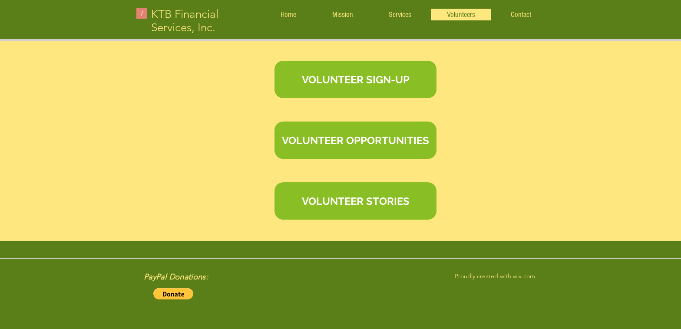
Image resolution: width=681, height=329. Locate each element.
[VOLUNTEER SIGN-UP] (355, 79)
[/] (141, 13)
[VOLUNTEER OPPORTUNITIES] (355, 140)
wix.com (524, 276)
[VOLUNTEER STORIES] (355, 201)
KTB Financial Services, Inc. (184, 20)
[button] (173, 293)
